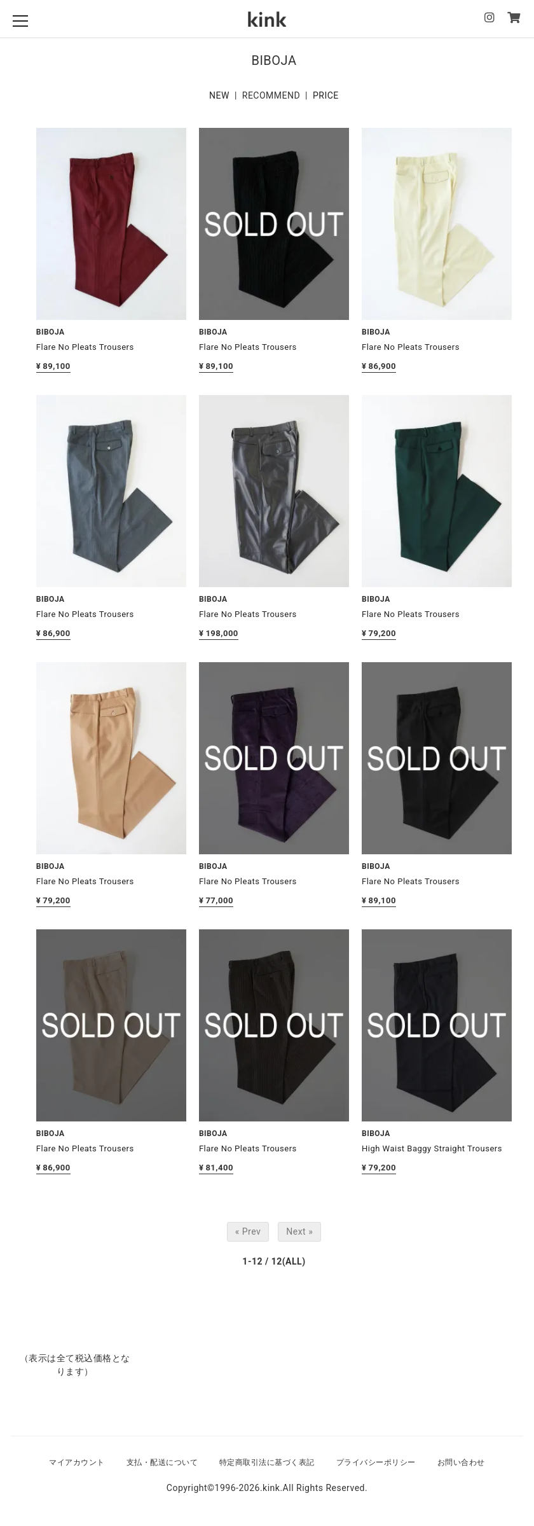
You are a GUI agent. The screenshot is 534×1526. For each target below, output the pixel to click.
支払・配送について (162, 1462)
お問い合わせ (461, 1462)
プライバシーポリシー (376, 1462)
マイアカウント (77, 1462)
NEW (219, 95)
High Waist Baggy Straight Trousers (432, 1148)
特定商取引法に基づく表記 (267, 1462)
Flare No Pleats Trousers (85, 347)
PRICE (326, 95)
